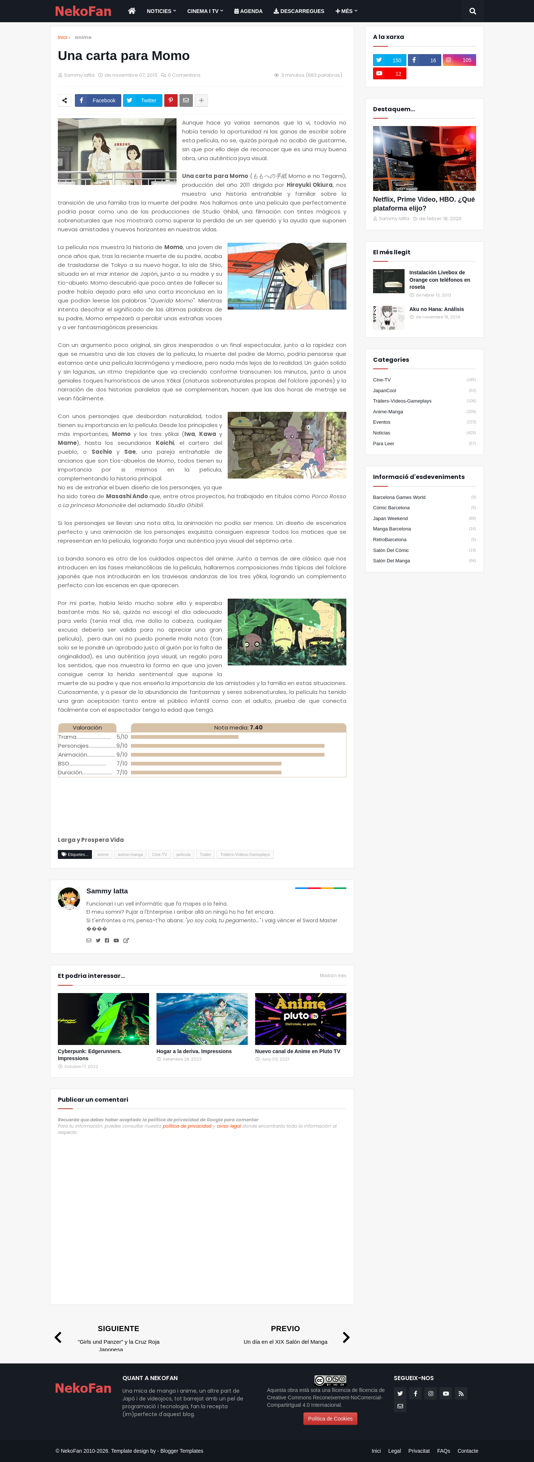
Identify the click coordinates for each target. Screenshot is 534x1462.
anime (83, 37)
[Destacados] (424, 158)
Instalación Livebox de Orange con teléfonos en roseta (439, 279)
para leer (424, 444)
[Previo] (293, 1334)
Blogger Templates (181, 1451)
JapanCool (424, 391)
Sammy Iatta (107, 891)
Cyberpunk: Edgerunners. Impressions (90, 1055)
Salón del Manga (424, 561)
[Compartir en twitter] (142, 100)
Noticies (159, 11)
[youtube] (389, 73)
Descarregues (299, 11)
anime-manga (424, 412)
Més (344, 11)
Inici (62, 37)
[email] (400, 1406)
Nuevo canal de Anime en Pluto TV (297, 1051)
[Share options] (201, 100)
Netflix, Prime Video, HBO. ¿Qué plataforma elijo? (424, 204)
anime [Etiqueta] (103, 854)
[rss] (461, 1393)
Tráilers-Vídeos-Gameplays (424, 401)
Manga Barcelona (424, 529)
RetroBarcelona (424, 540)
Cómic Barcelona (424, 508)
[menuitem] (131, 11)
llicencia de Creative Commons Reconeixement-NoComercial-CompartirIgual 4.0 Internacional (326, 1397)
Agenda (248, 11)
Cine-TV (424, 380)
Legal (394, 1451)
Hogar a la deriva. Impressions (194, 1051)
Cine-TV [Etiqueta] (159, 854)
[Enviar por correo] (186, 100)
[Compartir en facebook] (98, 100)
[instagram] (459, 60)
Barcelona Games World (424, 497)
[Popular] (389, 281)
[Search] (473, 11)
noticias (424, 433)
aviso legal (229, 1126)
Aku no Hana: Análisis (436, 309)
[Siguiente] (111, 1338)
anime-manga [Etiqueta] (130, 854)
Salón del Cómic (424, 550)
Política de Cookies (330, 1419)
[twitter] (389, 60)
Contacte (468, 1451)
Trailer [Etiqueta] (205, 854)
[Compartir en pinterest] (171, 100)
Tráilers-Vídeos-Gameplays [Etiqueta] (245, 854)
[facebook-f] (424, 60)
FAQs (443, 1451)
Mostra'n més (333, 975)
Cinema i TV (202, 11)
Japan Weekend (424, 519)
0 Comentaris (184, 75)
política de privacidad (187, 1126)
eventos (424, 422)
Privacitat (419, 1451)
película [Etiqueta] (184, 854)
